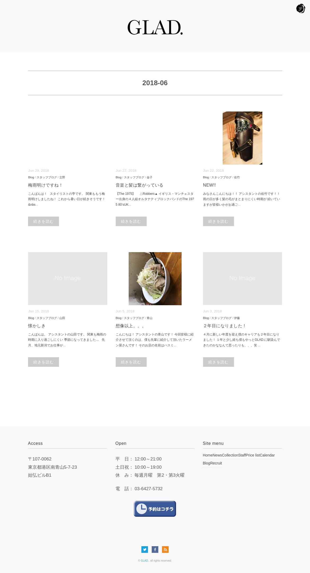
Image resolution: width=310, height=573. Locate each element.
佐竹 (237, 177)
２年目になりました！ (225, 326)
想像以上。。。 (131, 326)
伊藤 (237, 318)
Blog (31, 177)
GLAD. (145, 560)
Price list (253, 455)
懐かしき (37, 326)
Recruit (216, 463)
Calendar (267, 455)
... (36, 204)
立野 (62, 177)
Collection (230, 455)
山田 (62, 318)
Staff (242, 455)
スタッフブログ (47, 177)
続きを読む (43, 221)
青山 (149, 318)
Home (208, 455)
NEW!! (209, 185)
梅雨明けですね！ (45, 185)
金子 (149, 177)
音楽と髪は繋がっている (140, 185)
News (217, 455)
